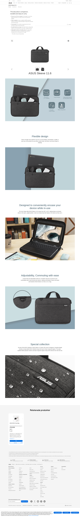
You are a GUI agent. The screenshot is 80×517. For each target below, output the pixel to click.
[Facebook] (31, 510)
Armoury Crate (42, 502)
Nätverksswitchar (32, 480)
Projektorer (20, 480)
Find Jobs (41, 489)
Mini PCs (20, 477)
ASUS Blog (42, 505)
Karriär (41, 478)
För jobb (9, 486)
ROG (41, 497)
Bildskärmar (10, 494)
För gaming (10, 485)
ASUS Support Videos (54, 486)
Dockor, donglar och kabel (34, 497)
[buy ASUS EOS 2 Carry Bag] (14, 432)
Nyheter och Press (43, 480)
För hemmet (10, 483)
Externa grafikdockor (22, 496)
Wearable (20, 481)
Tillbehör (9, 480)
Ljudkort (20, 493)
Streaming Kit (32, 490)
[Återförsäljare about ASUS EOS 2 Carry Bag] (22, 452)
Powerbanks (31, 498)
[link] (14, 3)
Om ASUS (41, 477)
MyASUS (52, 488)
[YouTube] (38, 510)
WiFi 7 (20, 499)
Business (70, 0)
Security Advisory (53, 485)
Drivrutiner (52, 483)
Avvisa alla (66, 512)
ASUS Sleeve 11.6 (12, 5)
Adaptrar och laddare (33, 495)
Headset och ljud (32, 489)
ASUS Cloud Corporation (44, 486)
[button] (67, 1)
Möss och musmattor (33, 487)
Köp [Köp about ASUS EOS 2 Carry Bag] (16, 449)
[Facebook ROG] (35, 510)
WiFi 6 (30, 477)
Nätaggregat (21, 491)
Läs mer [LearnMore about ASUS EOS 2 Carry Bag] (15, 451)
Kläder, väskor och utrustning (34, 492)
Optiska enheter (21, 494)
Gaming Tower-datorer (11, 499)
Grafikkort (20, 486)
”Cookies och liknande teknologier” (34, 515)
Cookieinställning (58, 512)
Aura (41, 504)
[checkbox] (69, 47)
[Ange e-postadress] (14, 510)
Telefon (9, 478)
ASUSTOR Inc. (42, 481)
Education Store (42, 494)
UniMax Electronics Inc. (43, 488)
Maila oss (52, 478)
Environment (63, 478)
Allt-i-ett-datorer (11, 496)
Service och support (54, 477)
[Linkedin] (44, 510)
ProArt (41, 499)
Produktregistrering (54, 481)
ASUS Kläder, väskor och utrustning (31, 473)
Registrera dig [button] (24, 510)
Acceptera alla (75, 512)
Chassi (20, 488)
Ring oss (52, 480)
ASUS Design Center (43, 496)
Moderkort (20, 485)
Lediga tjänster (42, 483)
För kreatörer (10, 488)
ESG (62, 477)
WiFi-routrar (31, 478)
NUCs (20, 478)
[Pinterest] (41, 510)
